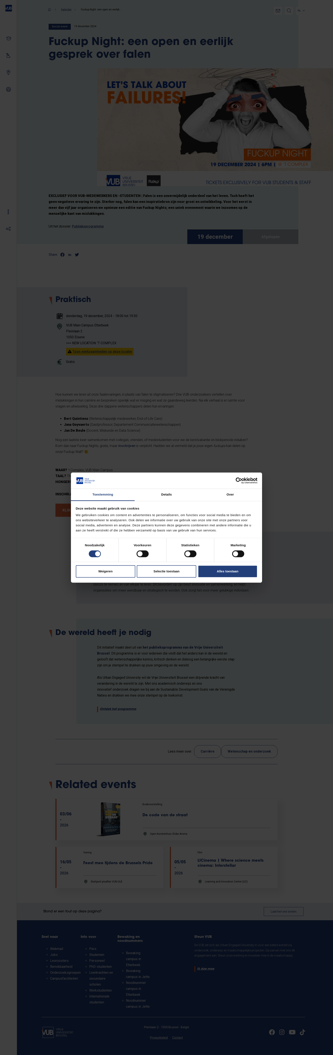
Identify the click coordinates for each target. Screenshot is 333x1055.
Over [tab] (230, 494)
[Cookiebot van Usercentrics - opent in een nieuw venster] (238, 480)
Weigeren (105, 571)
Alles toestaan (227, 571)
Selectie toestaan (167, 571)
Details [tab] (166, 494)
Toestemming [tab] (102, 494)
